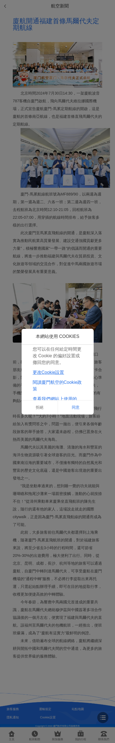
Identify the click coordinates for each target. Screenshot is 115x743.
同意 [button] (76, 407)
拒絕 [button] (40, 407)
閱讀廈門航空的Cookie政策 (57, 385)
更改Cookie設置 (48, 372)
